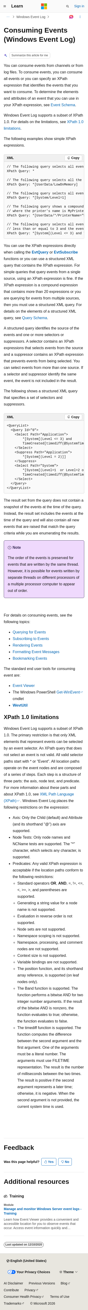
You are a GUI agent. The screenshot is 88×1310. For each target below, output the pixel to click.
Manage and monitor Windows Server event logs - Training (42, 1211)
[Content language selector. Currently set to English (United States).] (26, 1261)
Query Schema (34, 318)
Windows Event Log (31, 17)
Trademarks (12, 1303)
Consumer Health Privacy (22, 1297)
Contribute (11, 1290)
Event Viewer (24, 686)
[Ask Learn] (71, 17)
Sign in (79, 6)
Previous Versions (42, 1283)
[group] (44, 200)
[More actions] (80, 17)
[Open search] (67, 6)
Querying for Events (29, 632)
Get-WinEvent (68, 692)
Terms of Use (59, 1297)
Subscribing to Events (31, 639)
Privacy (30, 1290)
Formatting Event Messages (36, 652)
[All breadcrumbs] (8, 17)
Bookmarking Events (30, 658)
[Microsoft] (44, 6)
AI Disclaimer (13, 1283)
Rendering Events (27, 645)
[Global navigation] (4, 6)
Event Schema (63, 105)
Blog (64, 1283)
